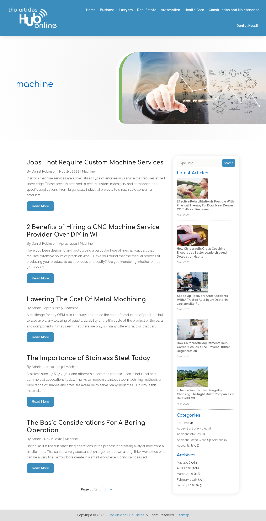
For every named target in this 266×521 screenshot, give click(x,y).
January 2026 (186, 485)
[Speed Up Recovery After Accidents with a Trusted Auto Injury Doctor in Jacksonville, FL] (192, 283)
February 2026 (187, 479)
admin (37, 308)
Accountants (185, 445)
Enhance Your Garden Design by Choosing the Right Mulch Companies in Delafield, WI (205, 394)
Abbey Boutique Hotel (192, 428)
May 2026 (183, 462)
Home (90, 10)
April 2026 (184, 468)
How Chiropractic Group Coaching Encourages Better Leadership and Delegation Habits (202, 252)
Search (228, 163)
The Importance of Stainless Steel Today (88, 358)
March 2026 (185, 473)
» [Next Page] (111, 489)
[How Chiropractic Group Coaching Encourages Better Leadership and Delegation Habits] (192, 235)
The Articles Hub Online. (126, 515)
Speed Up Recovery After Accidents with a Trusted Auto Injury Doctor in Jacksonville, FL (202, 299)
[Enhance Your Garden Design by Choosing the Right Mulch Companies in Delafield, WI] (192, 377)
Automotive (170, 10)
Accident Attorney (189, 434)
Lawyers (126, 10)
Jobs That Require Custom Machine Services (95, 162)
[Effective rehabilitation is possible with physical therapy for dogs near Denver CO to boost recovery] (192, 188)
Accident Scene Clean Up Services (200, 440)
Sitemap (182, 515)
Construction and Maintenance (234, 10)
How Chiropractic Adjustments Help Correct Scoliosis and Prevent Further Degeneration (203, 347)
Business (107, 10)
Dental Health (247, 26)
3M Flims (183, 423)
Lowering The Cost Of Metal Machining (86, 299)
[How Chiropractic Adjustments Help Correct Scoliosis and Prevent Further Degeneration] (192, 330)
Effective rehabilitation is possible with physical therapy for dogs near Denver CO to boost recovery (205, 205)
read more (40, 206)
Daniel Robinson (44, 171)
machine (88, 171)
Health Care (194, 10)
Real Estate (146, 10)
